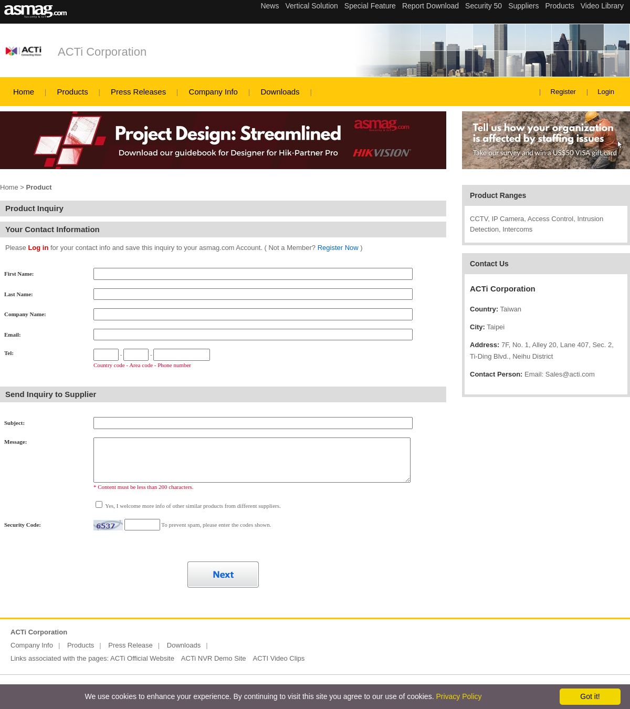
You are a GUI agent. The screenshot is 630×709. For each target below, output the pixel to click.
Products (72, 91)
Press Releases (138, 91)
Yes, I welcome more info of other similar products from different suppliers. (192, 506)
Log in (38, 248)
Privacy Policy (458, 696)
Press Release (130, 645)
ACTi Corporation (102, 51)
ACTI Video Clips (279, 658)
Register (563, 92)
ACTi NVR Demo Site (213, 658)
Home (23, 91)
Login (605, 92)
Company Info (213, 91)
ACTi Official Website (142, 658)
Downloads (279, 91)
